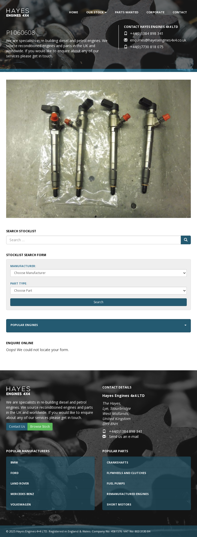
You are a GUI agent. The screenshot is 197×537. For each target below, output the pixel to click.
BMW (14, 462)
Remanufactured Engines (128, 494)
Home (73, 12)
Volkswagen (21, 504)
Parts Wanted (126, 12)
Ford (14, 473)
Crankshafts (117, 462)
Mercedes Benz (22, 494)
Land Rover (20, 483)
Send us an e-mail (124, 436)
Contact (180, 12)
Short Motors (119, 504)
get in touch (42, 56)
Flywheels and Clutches (126, 473)
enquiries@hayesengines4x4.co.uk (158, 40)
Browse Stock (40, 426)
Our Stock (96, 12)
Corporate (155, 12)
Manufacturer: (23, 266)
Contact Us (17, 426)
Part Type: (18, 283)
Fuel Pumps (116, 483)
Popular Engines (98, 325)
